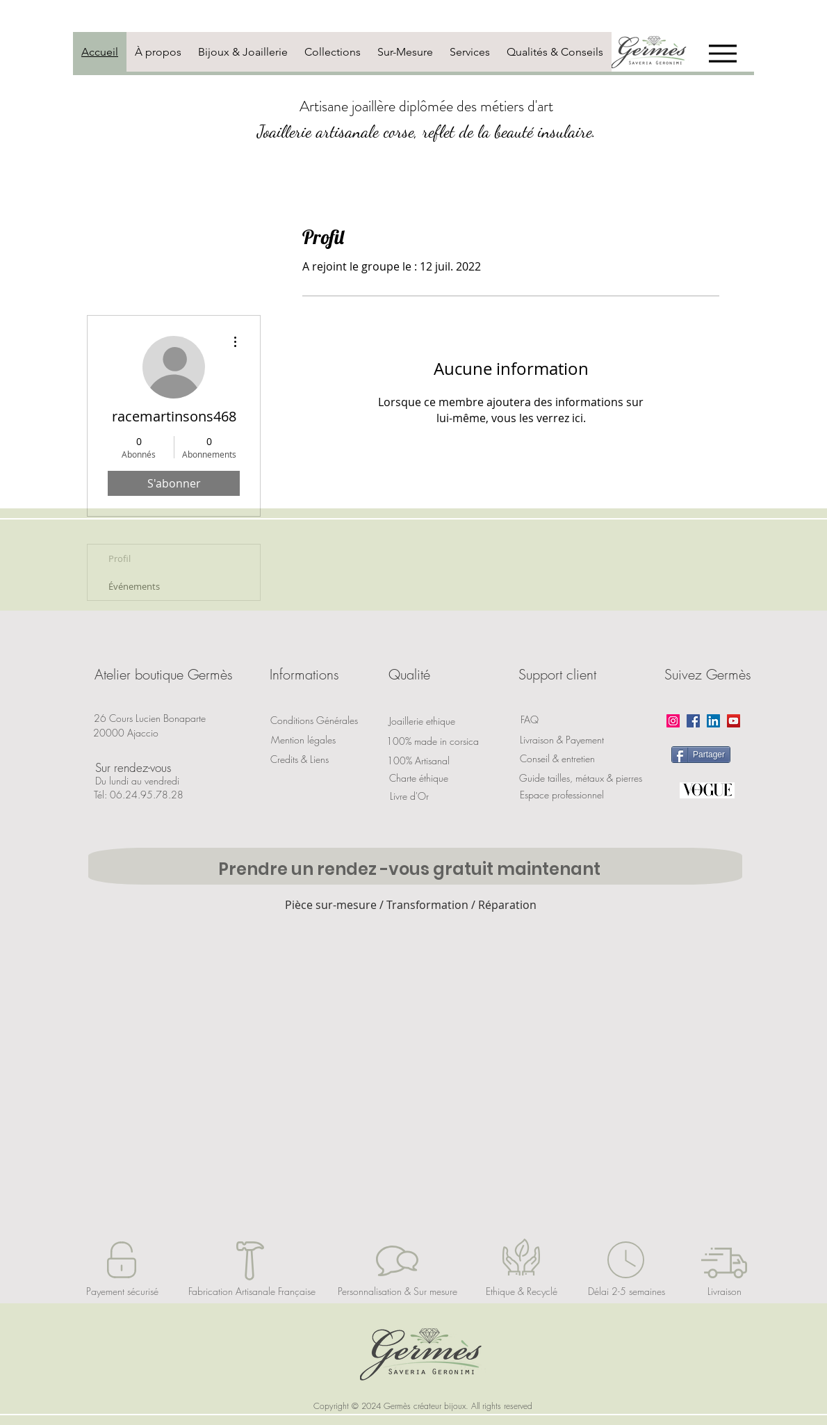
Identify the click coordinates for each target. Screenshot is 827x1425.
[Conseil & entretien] (557, 758)
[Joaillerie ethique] (422, 721)
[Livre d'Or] (409, 796)
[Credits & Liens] (299, 759)
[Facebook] (693, 720)
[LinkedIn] (713, 720)
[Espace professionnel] (561, 795)
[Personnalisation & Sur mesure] (397, 1291)
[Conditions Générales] (314, 720)
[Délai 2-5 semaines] (626, 1291)
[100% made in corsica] (432, 741)
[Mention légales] (303, 740)
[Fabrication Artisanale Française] (252, 1291)
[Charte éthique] (418, 778)
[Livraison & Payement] (562, 740)
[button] (163, 674)
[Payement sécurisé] (122, 1291)
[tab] (99, 52)
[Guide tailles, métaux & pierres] (580, 778)
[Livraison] (724, 1291)
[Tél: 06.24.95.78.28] (138, 795)
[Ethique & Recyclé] (521, 1291)
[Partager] (700, 754)
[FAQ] (529, 719)
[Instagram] (673, 720)
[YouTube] (733, 720)
